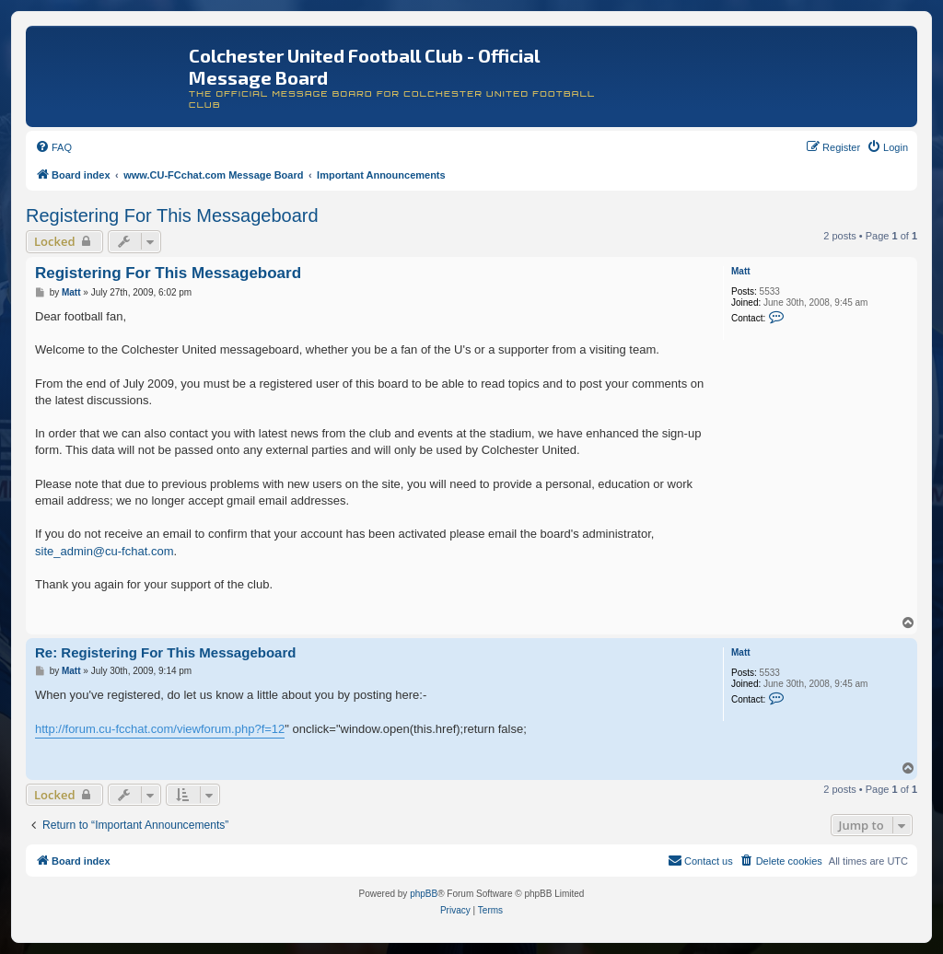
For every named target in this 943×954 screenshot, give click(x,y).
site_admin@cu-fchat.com (104, 551)
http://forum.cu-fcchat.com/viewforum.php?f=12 (160, 729)
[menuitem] (53, 147)
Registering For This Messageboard (172, 215)
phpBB (423, 894)
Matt (741, 271)
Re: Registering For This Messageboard (165, 652)
